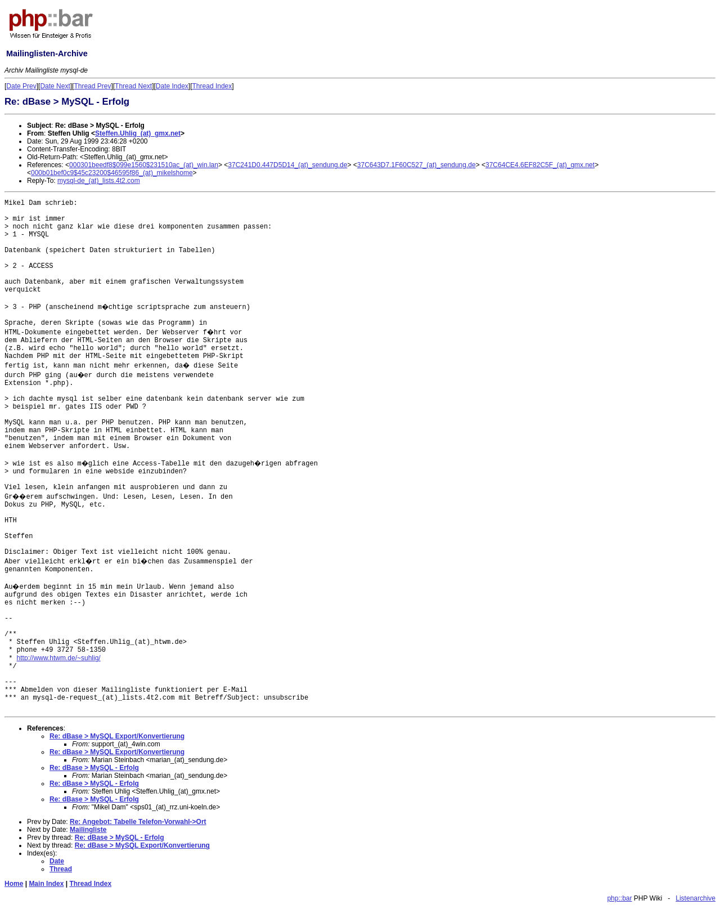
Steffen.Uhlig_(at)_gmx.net (138, 133)
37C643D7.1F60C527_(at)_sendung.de (416, 165)
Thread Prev (92, 86)
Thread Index (212, 86)
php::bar (619, 898)
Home (13, 884)
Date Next (55, 86)
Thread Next (133, 86)
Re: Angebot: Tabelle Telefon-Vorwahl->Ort (138, 822)
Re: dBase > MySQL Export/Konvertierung (117, 736)
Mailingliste (88, 830)
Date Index (172, 86)
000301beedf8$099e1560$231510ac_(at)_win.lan (143, 165)
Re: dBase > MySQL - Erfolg (94, 768)
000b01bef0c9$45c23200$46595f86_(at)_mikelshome (112, 173)
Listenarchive (696, 898)
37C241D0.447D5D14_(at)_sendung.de (287, 165)
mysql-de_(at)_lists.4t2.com (98, 181)
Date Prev (21, 86)
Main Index (46, 884)
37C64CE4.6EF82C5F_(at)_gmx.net (540, 165)
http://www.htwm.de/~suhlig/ (59, 658)
